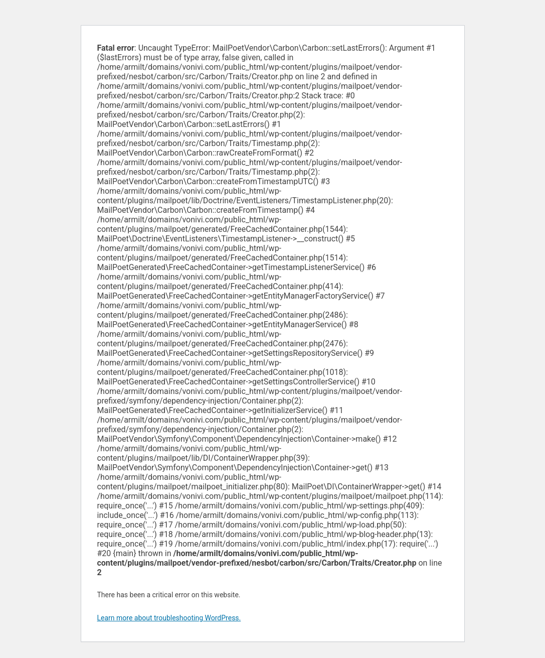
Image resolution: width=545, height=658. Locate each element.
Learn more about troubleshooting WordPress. (169, 618)
